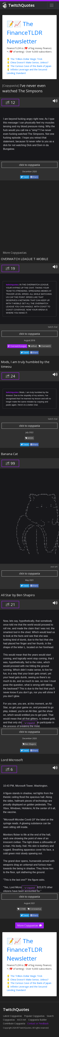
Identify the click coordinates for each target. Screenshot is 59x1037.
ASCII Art (21, 1019)
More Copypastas (29, 925)
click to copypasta (29, 165)
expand (29, 722)
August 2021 (29, 903)
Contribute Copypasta (14, 1023)
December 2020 (29, 171)
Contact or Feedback (37, 1023)
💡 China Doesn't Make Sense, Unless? (27, 62)
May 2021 (29, 580)
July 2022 (29, 432)
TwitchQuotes (19, 5)
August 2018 (29, 340)
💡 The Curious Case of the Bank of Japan (29, 66)
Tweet (25, 177)
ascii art (54, 566)
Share (34, 177)
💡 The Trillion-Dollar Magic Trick (24, 58)
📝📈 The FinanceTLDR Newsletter (24, 32)
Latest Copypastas (12, 1015)
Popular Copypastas (34, 1015)
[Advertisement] (29, 217)
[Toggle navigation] (51, 5)
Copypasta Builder (37, 1019)
